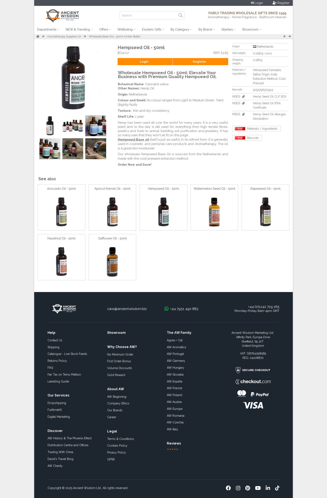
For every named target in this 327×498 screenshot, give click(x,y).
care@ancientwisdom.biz (127, 309)
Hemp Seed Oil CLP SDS (269, 96)
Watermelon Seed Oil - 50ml (214, 189)
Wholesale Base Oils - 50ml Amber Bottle (114, 36)
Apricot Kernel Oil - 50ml (112, 189)
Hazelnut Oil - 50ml (61, 238)
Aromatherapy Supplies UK (64, 36)
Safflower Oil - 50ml (112, 238)
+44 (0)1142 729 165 (263, 307)
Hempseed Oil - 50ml (163, 189)
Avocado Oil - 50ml (61, 189)
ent (55, 410)
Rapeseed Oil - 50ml (265, 189)
